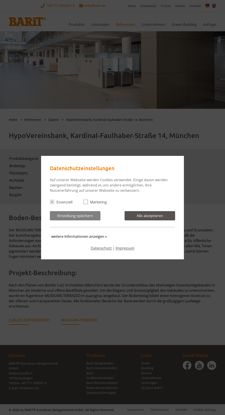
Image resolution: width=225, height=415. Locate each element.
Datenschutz (101, 248)
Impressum (125, 248)
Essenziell (63, 202)
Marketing (97, 202)
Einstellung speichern (75, 215)
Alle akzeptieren (150, 215)
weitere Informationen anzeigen (79, 236)
